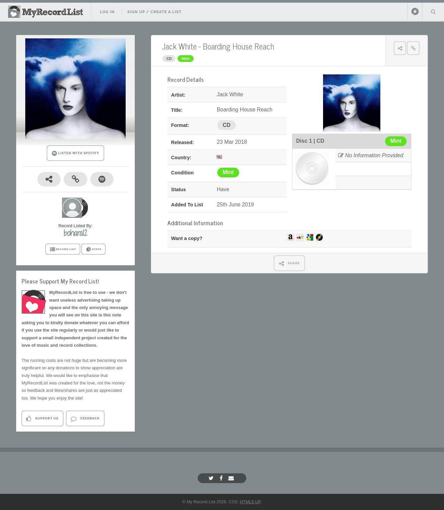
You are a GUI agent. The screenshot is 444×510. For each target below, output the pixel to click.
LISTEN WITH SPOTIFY (75, 153)
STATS (93, 249)
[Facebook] (222, 478)
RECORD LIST (63, 249)
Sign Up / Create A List (154, 11)
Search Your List (433, 11)
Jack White (179, 46)
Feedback (85, 418)
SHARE (289, 263)
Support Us (42, 418)
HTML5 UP (250, 501)
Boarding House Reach (238, 46)
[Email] (231, 478)
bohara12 (75, 233)
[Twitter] (212, 478)
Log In (107, 11)
